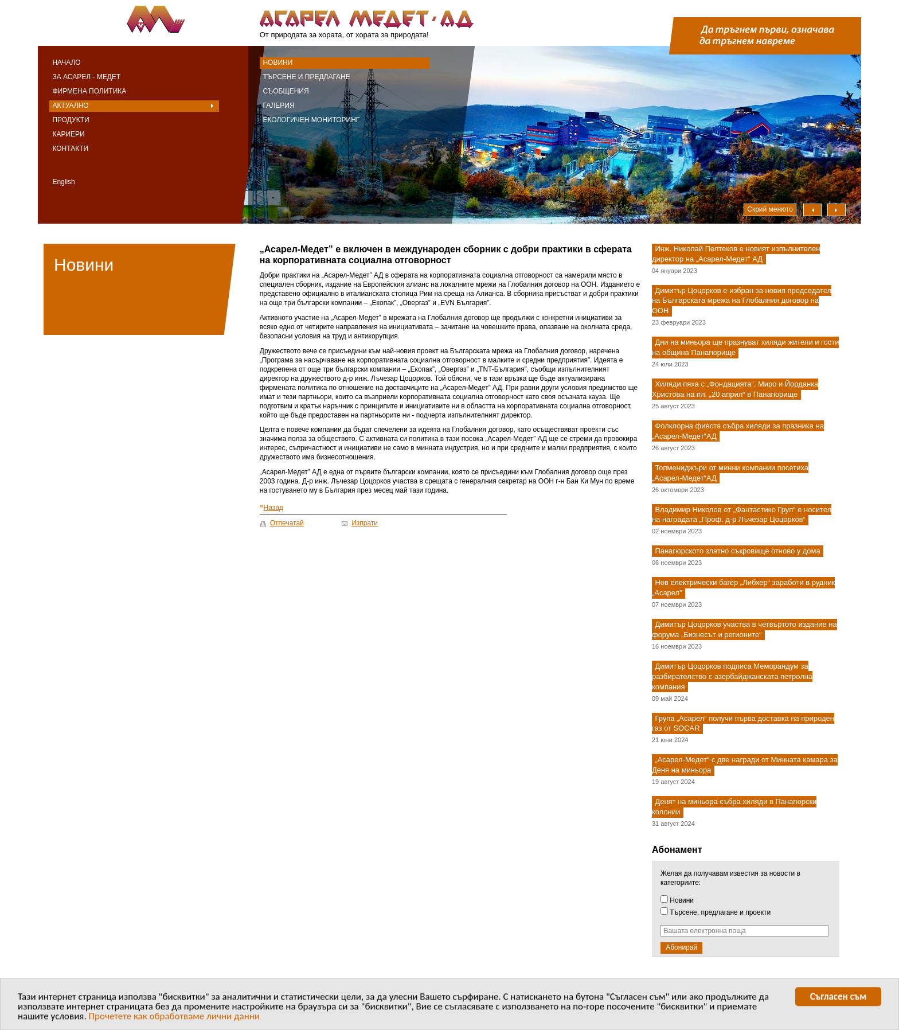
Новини (277, 62)
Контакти (70, 149)
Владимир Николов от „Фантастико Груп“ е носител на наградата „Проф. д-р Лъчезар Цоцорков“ (741, 514)
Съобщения (285, 91)
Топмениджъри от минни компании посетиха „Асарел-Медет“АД (730, 472)
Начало (66, 62)
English (63, 182)
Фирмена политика (89, 91)
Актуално (70, 106)
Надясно (836, 210)
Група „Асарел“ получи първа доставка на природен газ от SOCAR (743, 723)
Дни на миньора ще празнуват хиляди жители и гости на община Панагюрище (745, 347)
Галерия (278, 106)
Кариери (68, 134)
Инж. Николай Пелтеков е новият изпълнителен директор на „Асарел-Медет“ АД (736, 253)
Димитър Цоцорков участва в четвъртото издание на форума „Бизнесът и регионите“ (744, 629)
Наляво (812, 210)
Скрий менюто (770, 209)
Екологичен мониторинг (311, 120)
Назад (271, 506)
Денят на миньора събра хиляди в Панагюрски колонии (734, 806)
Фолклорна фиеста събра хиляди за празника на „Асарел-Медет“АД (738, 431)
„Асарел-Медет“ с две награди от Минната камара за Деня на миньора (745, 765)
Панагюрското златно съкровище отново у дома (737, 551)
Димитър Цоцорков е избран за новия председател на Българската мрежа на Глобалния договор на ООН (741, 300)
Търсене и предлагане (306, 77)
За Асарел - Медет (86, 77)
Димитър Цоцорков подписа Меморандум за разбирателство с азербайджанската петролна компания (732, 676)
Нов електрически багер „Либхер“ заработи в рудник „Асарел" (743, 588)
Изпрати (364, 523)
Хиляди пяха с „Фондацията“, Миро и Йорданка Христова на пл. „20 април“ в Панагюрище (735, 389)
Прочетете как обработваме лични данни (174, 1018)
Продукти (70, 120)
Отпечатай (287, 523)
